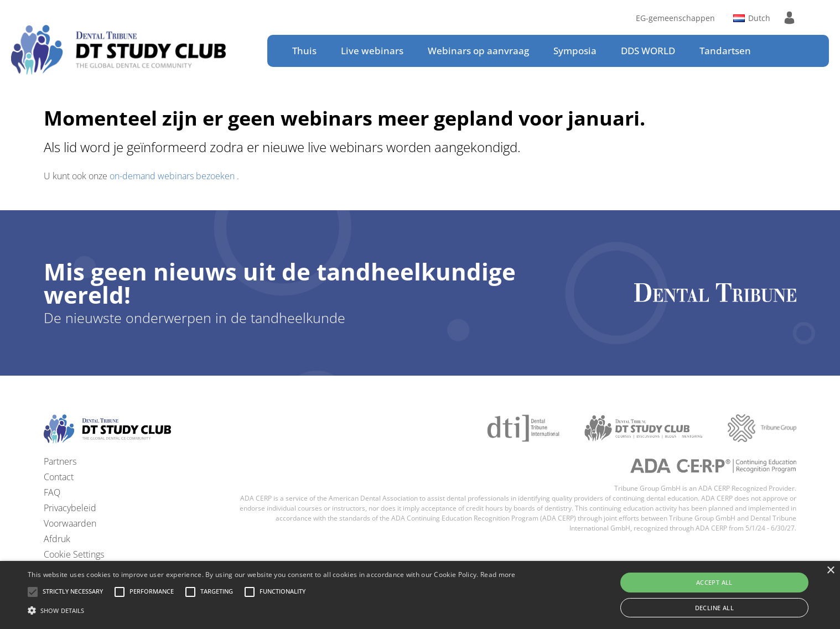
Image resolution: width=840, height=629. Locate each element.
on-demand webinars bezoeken (173, 176)
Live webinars (372, 50)
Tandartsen (725, 50)
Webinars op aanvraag (478, 50)
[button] (73, 592)
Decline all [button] (714, 608)
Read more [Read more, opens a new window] (498, 574)
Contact (59, 477)
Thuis (304, 50)
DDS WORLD (648, 50)
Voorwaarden (70, 523)
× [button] (830, 570)
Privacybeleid (70, 508)
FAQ (52, 492)
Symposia (575, 50)
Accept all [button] (714, 582)
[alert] (420, 595)
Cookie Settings (74, 554)
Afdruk (57, 539)
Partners (60, 461)
